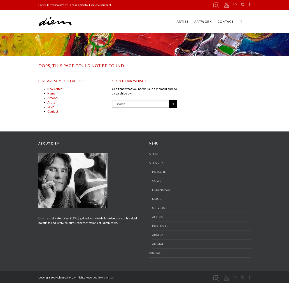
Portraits (160, 226)
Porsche (159, 171)
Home (51, 93)
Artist (183, 21)
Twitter (242, 4)
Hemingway (161, 189)
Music (157, 198)
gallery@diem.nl (101, 5)
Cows (156, 180)
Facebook (250, 4)
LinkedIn (235, 3)
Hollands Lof (106, 277)
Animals (158, 244)
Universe (159, 207)
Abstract (159, 235)
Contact (225, 21)
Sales (50, 107)
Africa (157, 217)
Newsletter (54, 89)
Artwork (203, 21)
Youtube (226, 5)
